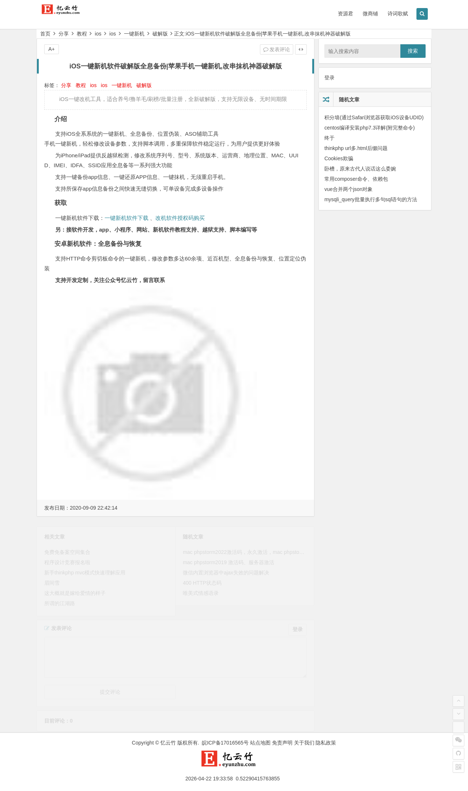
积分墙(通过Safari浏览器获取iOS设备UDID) (373, 117)
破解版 (160, 34)
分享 (63, 34)
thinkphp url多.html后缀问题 (356, 148)
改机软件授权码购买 (180, 218)
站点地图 (260, 743)
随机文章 (349, 99)
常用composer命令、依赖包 (356, 179)
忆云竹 (168, 743)
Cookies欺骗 (338, 158)
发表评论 (276, 49)
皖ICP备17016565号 (225, 743)
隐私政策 (326, 743)
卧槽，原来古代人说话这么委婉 (360, 169)
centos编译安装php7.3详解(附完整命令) (369, 128)
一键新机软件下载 (126, 218)
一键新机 (134, 34)
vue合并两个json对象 (348, 189)
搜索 (413, 51)
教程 (82, 34)
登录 (329, 77)
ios (98, 34)
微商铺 (370, 13)
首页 (45, 34)
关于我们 (304, 743)
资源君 (345, 13)
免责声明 (282, 743)
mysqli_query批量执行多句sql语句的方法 (370, 199)
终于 (329, 138)
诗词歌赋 (398, 13)
